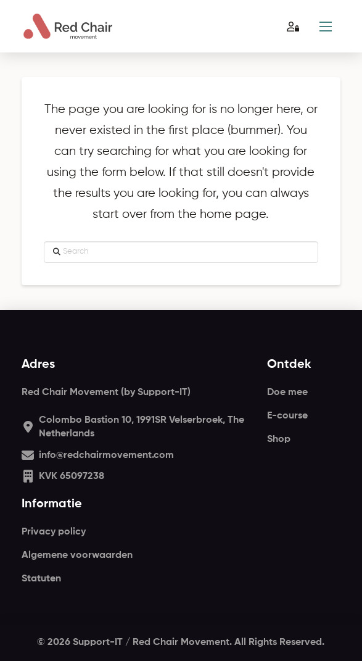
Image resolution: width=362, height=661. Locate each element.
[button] (325, 26)
